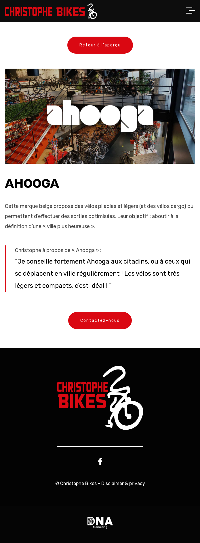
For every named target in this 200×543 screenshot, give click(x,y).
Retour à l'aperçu (100, 45)
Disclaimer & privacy (123, 483)
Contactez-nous (100, 320)
